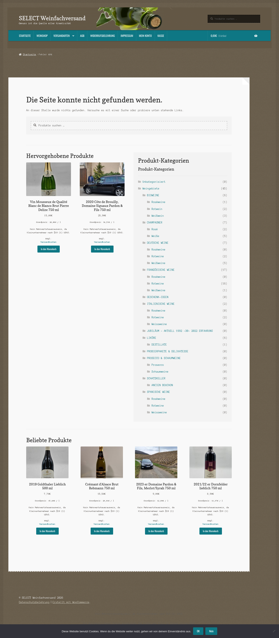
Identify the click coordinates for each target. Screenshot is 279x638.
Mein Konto (145, 36)
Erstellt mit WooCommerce (71, 602)
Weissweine (159, 324)
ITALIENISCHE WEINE (161, 304)
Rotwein (157, 209)
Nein (211, 631)
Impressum (127, 36)
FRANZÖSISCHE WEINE (161, 270)
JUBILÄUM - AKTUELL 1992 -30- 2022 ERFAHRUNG (180, 331)
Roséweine (158, 202)
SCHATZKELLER (156, 378)
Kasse (161, 36)
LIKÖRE (151, 338)
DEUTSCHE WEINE (158, 242)
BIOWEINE (153, 195)
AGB (82, 36)
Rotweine (158, 256)
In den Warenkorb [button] (48, 249)
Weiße (155, 236)
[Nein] (274, 631)
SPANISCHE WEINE (158, 392)
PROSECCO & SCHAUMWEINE (164, 358)
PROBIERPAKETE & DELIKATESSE (167, 351)
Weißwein (158, 215)
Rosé (155, 229)
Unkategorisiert (154, 181)
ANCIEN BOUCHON (162, 385)
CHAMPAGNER (154, 222)
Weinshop (41, 36)
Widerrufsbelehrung (102, 36)
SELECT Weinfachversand (52, 18)
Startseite (25, 36)
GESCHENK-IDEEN (158, 297)
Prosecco (158, 365)
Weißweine (158, 263)
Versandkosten (48, 242)
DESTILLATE (159, 344)
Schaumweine (160, 371)
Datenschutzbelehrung (34, 602)
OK (198, 631)
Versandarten (61, 36)
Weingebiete (151, 188)
